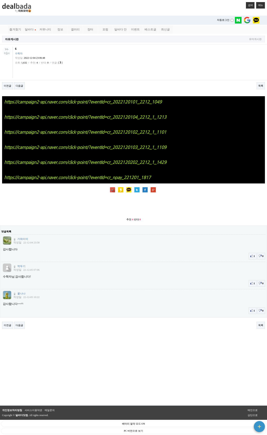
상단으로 (253, 415)
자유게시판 (12, 39)
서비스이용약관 (33, 410)
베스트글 (150, 29)
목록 (260, 85)
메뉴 (259, 4)
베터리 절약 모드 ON (133, 423)
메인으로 (253, 410)
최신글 (165, 29)
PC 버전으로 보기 (133, 430)
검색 (249, 4)
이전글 (7, 85)
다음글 (19, 85)
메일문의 (50, 410)
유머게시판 (255, 39)
